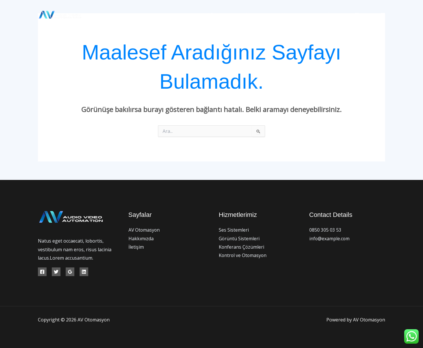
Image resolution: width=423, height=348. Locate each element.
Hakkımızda (262, 15)
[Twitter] (370, 15)
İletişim (336, 15)
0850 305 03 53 (325, 230)
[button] (317, 15)
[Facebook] (357, 15)
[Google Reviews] (70, 271)
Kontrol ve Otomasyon (243, 255)
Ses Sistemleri (234, 230)
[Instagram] (383, 15)
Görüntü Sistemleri (239, 238)
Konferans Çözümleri (242, 247)
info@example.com (329, 238)
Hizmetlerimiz (302, 15)
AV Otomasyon (224, 15)
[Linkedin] (84, 271)
